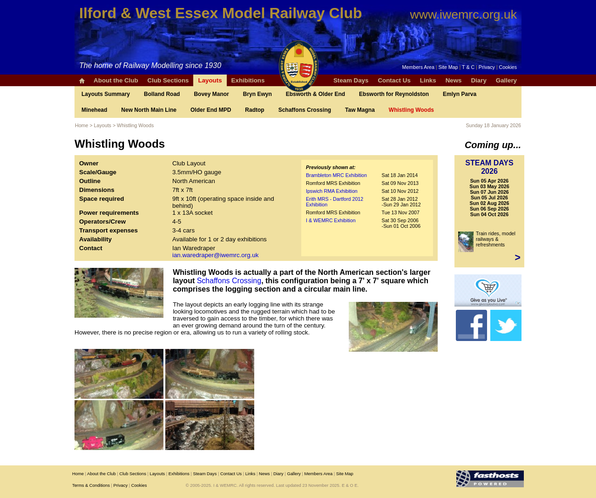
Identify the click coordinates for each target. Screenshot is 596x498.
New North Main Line (148, 110)
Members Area (418, 67)
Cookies (508, 67)
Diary (478, 80)
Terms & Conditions (91, 485)
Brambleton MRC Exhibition (336, 175)
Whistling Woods (411, 110)
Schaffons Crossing (304, 110)
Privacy (487, 67)
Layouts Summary (105, 94)
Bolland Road (162, 94)
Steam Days (351, 80)
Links (428, 80)
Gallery (506, 80)
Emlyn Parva (459, 94)
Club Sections (168, 80)
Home (81, 125)
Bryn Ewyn (257, 94)
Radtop (254, 110)
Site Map (448, 67)
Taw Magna (360, 110)
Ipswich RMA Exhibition (332, 191)
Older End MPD (210, 110)
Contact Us (394, 80)
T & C (468, 67)
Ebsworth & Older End (315, 94)
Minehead (94, 110)
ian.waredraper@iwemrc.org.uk (215, 255)
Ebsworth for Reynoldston (394, 94)
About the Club (116, 80)
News (454, 80)
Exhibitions (248, 80)
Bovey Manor (211, 94)
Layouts (210, 80)
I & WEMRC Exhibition (331, 220)
